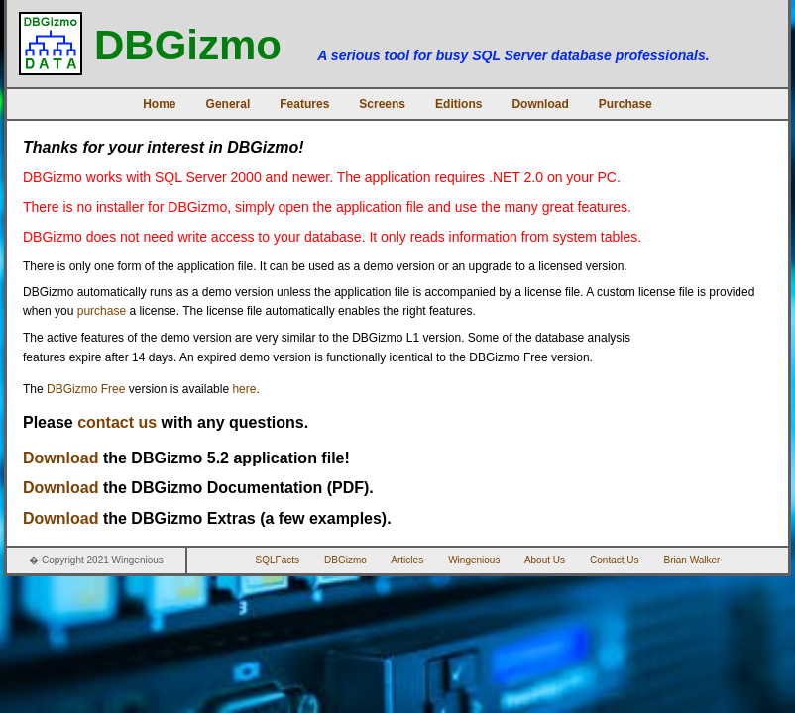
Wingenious (474, 560)
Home (159, 104)
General (228, 104)
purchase (101, 311)
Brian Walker (692, 560)
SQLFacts (277, 560)
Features (304, 104)
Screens (382, 104)
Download (539, 104)
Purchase (625, 104)
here (244, 389)
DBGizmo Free (86, 389)
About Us (544, 560)
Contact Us (614, 560)
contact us (117, 422)
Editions (458, 104)
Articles (407, 560)
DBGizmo (345, 560)
